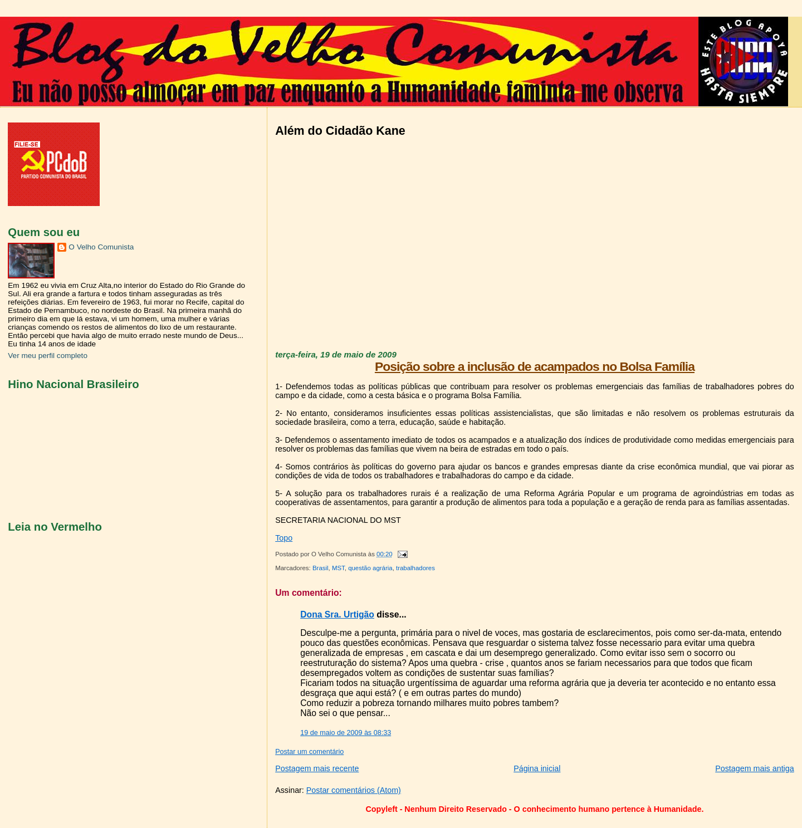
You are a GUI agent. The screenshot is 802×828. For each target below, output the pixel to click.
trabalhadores (415, 568)
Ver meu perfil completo (47, 355)
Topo (283, 537)
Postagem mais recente (317, 768)
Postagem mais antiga (754, 768)
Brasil (320, 568)
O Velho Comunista (101, 247)
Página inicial (537, 768)
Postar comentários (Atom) (353, 790)
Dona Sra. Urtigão (337, 614)
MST (338, 568)
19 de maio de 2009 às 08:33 (345, 733)
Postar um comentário (309, 752)
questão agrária (370, 568)
